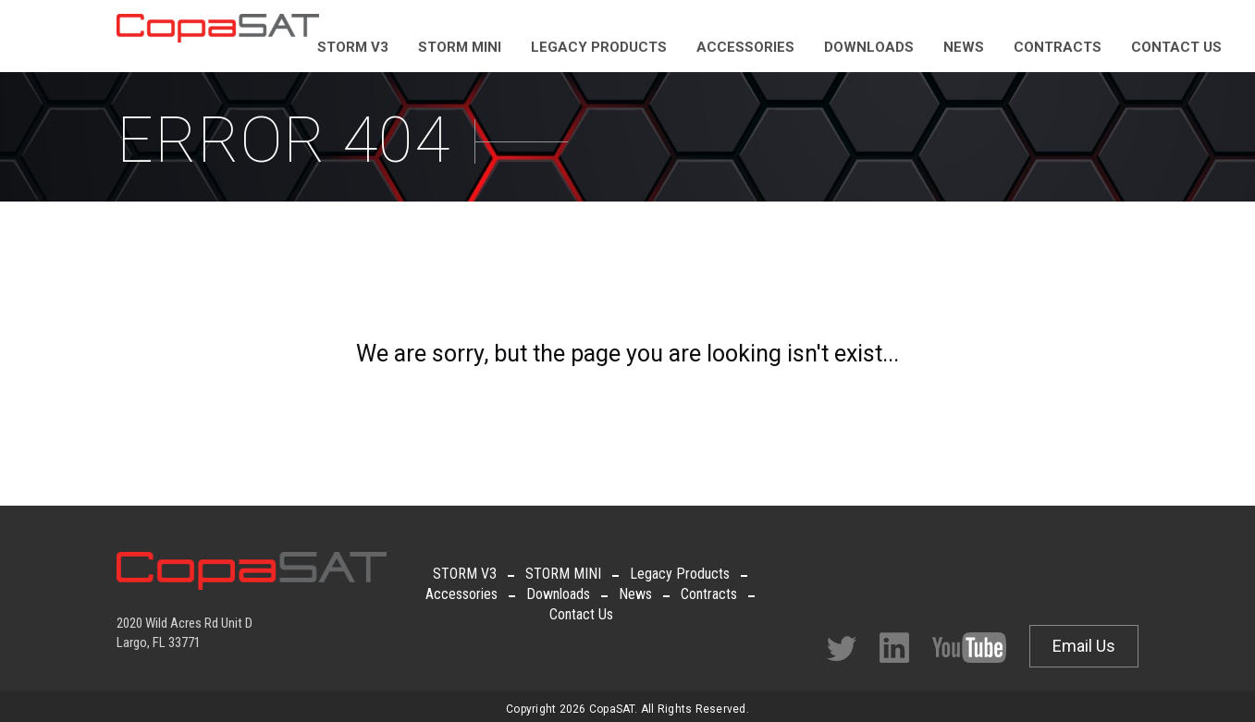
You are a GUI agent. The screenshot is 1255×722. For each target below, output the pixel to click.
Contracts (709, 594)
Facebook (894, 647)
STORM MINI (563, 573)
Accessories (461, 594)
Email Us (1083, 645)
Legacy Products (680, 573)
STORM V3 (465, 573)
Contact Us (581, 614)
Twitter (841, 648)
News (635, 594)
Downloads (558, 594)
